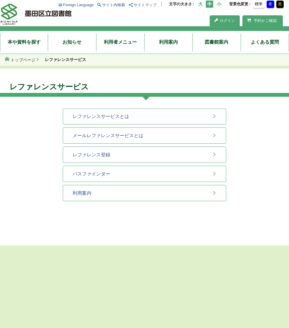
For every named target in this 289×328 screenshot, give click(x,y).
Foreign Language (78, 5)
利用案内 (168, 42)
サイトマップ (145, 5)
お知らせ (72, 42)
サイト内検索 (113, 5)
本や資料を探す (24, 42)
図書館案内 (216, 42)
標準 (258, 4)
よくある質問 (265, 42)
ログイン (224, 20)
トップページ (23, 60)
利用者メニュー (120, 42)
